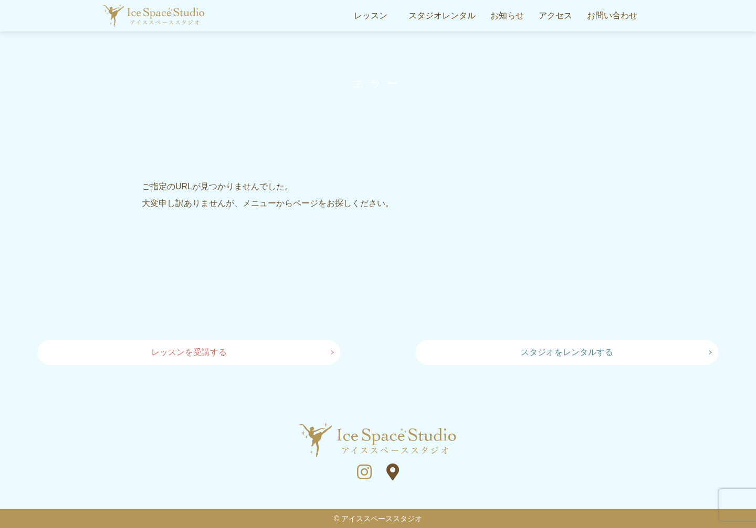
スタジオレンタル (442, 15)
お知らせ (507, 15)
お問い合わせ (612, 15)
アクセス (555, 15)
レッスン (370, 15)
